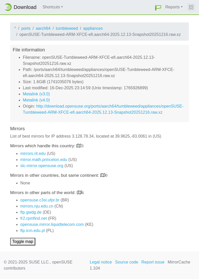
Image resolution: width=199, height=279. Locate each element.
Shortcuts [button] (51, 7)
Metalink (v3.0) (36, 94)
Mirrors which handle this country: (43, 145)
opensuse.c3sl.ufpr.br (39, 200)
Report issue (152, 262)
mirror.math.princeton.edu (43, 159)
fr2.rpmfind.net (33, 218)
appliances (93, 28)
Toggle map (22, 241)
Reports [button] (172, 7)
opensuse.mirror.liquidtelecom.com (52, 224)
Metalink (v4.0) (36, 100)
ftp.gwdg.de (31, 212)
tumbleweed (67, 28)
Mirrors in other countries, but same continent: (55, 175)
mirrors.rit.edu (33, 153)
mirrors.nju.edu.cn (36, 206)
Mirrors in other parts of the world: (43, 192)
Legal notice (101, 262)
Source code (126, 262)
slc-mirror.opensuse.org (41, 166)
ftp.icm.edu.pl (32, 230)
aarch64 (43, 28)
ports (25, 28)
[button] (158, 7)
